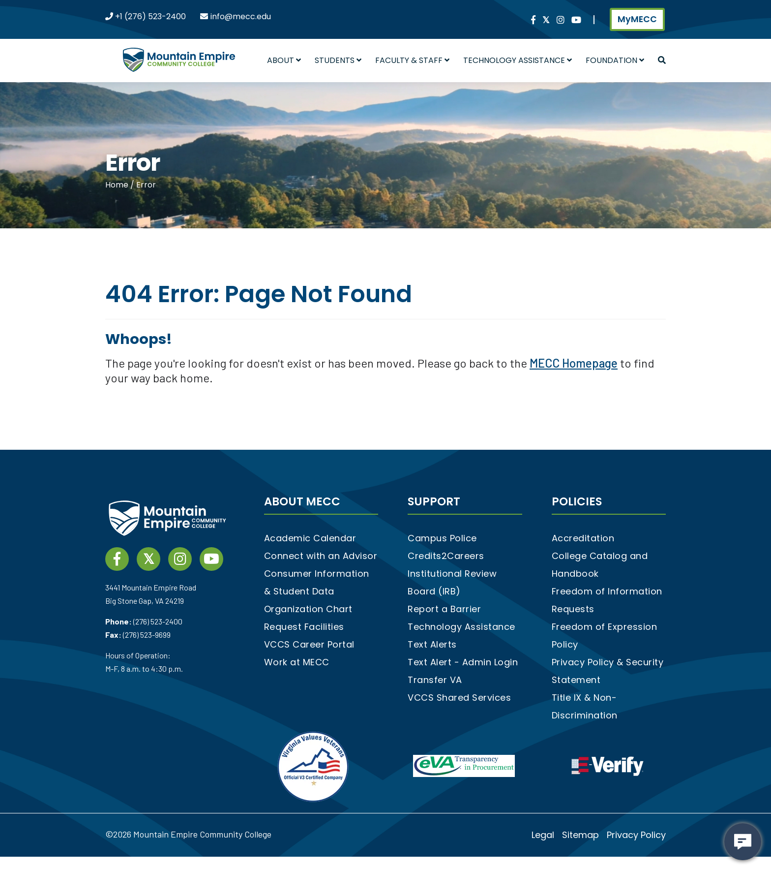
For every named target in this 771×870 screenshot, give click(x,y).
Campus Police (442, 538)
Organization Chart (308, 609)
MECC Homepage (574, 363)
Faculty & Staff (412, 60)
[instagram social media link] (560, 20)
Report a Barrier (444, 609)
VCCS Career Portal (309, 644)
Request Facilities (304, 627)
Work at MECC (296, 662)
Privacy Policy (636, 835)
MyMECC (637, 19)
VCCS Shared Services (459, 697)
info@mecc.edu (240, 16)
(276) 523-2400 (157, 621)
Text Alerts (432, 644)
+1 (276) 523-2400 (149, 16)
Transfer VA (435, 680)
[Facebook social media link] (533, 20)
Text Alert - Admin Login (463, 662)
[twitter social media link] (546, 20)
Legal (543, 835)
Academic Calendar (310, 538)
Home (117, 184)
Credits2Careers (446, 556)
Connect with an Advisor (321, 556)
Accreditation (583, 538)
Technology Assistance (517, 60)
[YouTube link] (576, 20)
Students (338, 60)
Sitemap (580, 835)
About (284, 60)
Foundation (615, 60)
